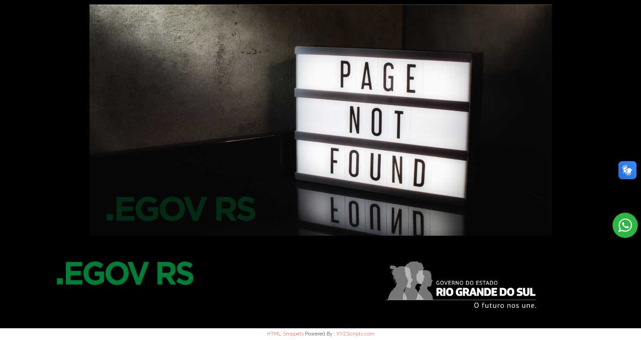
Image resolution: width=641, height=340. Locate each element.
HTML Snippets (285, 334)
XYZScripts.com (355, 334)
